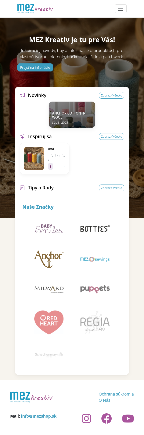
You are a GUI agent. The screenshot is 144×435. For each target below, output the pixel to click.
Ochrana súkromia (116, 394)
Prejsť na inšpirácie (35, 67)
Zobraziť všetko (111, 95)
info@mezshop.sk (38, 416)
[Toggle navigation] (121, 8)
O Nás (104, 400)
